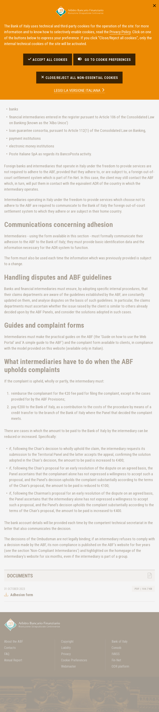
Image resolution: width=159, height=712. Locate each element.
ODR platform (120, 666)
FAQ (6, 654)
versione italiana (79, 90)
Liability (66, 648)
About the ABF (13, 641)
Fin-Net (116, 660)
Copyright (67, 641)
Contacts (10, 648)
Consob (116, 648)
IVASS (116, 654)
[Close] (154, 5)
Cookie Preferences (74, 660)
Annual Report (13, 660)
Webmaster (68, 666)
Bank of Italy (120, 641)
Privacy (66, 654)
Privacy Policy (120, 31)
